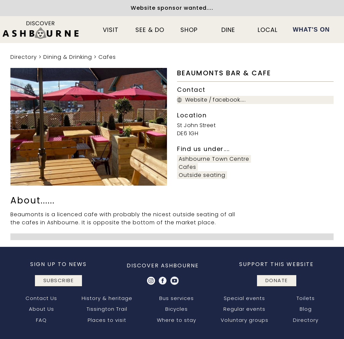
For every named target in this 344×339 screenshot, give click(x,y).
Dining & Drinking (67, 57)
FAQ (41, 320)
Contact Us (41, 298)
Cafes (107, 57)
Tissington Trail (107, 308)
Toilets (306, 298)
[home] (41, 30)
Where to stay (176, 320)
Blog (306, 308)
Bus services (176, 298)
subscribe (58, 280)
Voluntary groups (244, 320)
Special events (244, 298)
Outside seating (202, 175)
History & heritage (107, 298)
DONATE (276, 280)
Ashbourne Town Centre (214, 159)
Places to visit (107, 320)
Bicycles (176, 308)
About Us (41, 308)
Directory (23, 57)
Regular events (244, 308)
